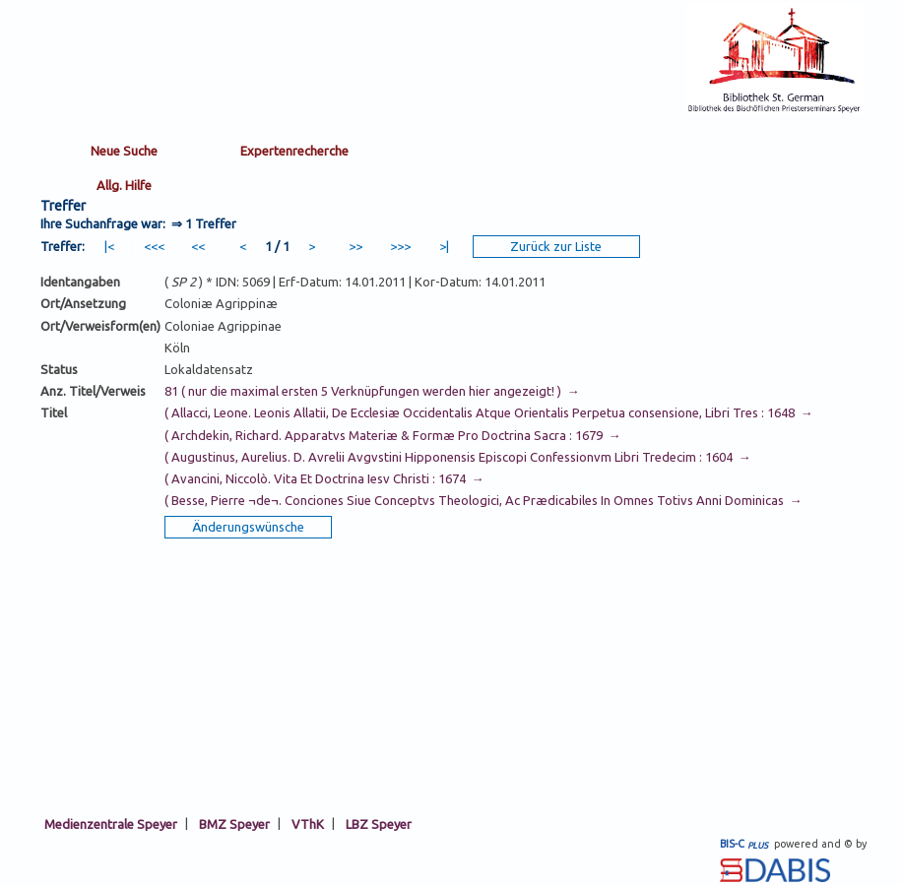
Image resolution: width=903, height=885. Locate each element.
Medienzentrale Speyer (110, 823)
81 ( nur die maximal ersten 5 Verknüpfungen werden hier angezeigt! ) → (372, 391)
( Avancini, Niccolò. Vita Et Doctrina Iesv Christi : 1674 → (324, 478)
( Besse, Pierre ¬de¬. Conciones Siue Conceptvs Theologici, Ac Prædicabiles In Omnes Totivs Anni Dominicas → (483, 500)
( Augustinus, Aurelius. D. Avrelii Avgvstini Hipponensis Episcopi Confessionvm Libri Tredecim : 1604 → (457, 457)
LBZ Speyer (379, 823)
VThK (307, 823)
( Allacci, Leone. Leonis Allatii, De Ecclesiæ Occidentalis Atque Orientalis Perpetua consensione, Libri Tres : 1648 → (488, 412)
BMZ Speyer (234, 823)
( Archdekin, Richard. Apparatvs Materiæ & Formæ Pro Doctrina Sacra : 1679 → (392, 435)
